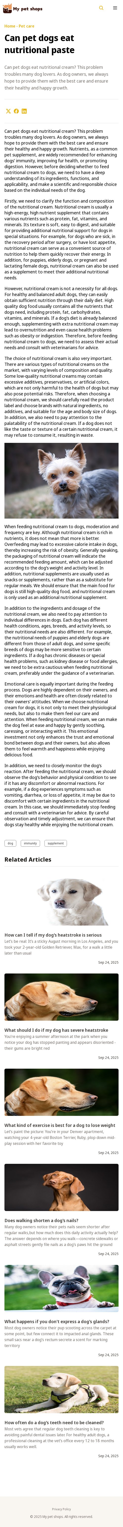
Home (9, 26)
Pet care (26, 26)
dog (10, 843)
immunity (30, 843)
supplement (56, 843)
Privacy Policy (61, 1509)
